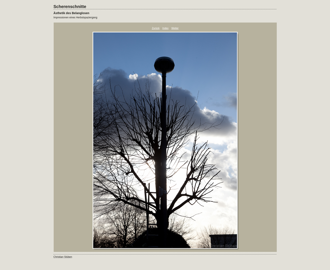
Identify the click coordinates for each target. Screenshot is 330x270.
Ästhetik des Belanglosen (71, 13)
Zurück (156, 28)
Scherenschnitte (69, 6)
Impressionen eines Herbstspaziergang (75, 17)
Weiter (174, 28)
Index (165, 28)
